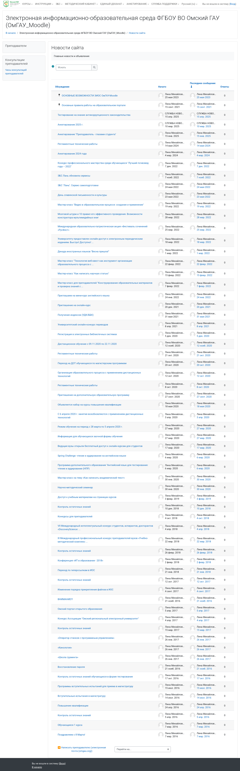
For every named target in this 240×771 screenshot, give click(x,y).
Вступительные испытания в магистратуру (82, 696)
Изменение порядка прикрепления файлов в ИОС (85, 589)
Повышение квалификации (73, 705)
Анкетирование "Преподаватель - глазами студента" (87, 134)
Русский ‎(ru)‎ (188, 4)
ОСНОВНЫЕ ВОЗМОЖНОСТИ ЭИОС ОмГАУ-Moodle (90, 95)
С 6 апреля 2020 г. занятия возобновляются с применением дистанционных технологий (100, 416)
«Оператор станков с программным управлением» (86, 638)
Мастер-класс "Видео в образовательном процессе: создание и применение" (101, 204)
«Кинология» (65, 647)
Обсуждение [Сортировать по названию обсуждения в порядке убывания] (62, 86)
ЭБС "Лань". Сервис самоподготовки (78, 185)
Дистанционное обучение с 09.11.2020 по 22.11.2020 (87, 344)
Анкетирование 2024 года (72, 153)
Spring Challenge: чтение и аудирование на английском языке (92, 455)
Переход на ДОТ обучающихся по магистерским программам (92, 363)
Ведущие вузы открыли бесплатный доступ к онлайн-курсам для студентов (100, 446)
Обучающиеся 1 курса (70, 725)
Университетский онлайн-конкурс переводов (83, 324)
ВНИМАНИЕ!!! (65, 599)
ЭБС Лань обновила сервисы (74, 175)
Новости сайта (137, 33)
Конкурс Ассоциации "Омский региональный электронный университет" (98, 618)
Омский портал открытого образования (80, 609)
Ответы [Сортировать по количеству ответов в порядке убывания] (224, 86)
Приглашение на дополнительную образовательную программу (93, 395)
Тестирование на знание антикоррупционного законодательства (94, 115)
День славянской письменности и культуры (82, 195)
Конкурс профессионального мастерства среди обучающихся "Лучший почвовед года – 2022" (103, 165)
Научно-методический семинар (75, 487)
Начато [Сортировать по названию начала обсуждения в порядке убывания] (162, 86)
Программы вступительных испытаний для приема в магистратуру (95, 686)
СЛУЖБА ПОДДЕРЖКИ (164, 4)
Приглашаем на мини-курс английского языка (83, 295)
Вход (232, 4)
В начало (11, 33)
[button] (53, 67)
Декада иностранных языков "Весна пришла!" (83, 251)
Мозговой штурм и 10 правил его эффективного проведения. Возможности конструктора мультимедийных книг (100, 216)
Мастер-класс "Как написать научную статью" (83, 273)
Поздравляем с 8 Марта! (71, 734)
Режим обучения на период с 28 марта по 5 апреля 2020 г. (90, 426)
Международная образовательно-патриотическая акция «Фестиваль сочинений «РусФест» (102, 228)
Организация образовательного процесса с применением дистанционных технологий (99, 374)
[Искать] (74, 67)
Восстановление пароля (71, 667)
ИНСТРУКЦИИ (43, 4)
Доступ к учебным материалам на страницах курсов (87, 497)
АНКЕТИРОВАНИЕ (137, 4)
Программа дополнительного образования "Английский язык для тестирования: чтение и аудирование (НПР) (103, 467)
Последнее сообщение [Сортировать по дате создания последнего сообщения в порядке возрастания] (202, 83)
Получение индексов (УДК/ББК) (75, 315)
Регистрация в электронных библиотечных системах (87, 334)
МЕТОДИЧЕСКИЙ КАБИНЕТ (80, 4)
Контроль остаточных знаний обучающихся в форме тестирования (95, 676)
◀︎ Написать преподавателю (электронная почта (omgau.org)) (82, 749)
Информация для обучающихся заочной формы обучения (90, 436)
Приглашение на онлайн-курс (74, 305)
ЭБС (58, 4)
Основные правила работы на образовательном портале (94, 105)
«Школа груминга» (68, 657)
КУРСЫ (26, 4)
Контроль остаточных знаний (74, 506)
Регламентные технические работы (77, 144)
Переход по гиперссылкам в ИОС (76, 570)
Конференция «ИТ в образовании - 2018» (80, 560)
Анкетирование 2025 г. (70, 124)
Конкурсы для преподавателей (75, 516)
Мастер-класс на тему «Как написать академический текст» (91, 477)
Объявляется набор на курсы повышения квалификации (89, 404)
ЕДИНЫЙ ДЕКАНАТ (111, 4)
